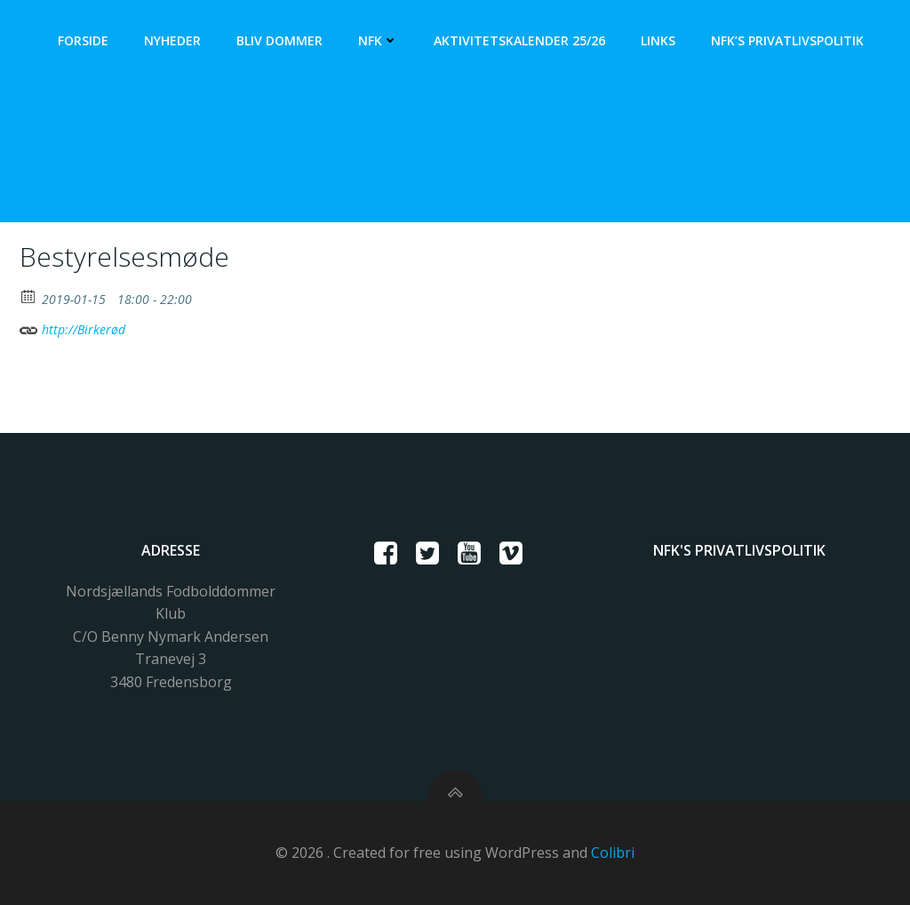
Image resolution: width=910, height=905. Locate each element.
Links (658, 40)
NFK (378, 40)
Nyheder (172, 40)
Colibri (613, 852)
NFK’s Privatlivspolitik (787, 40)
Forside (83, 40)
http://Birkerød (72, 327)
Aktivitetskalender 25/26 (519, 40)
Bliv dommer (279, 40)
